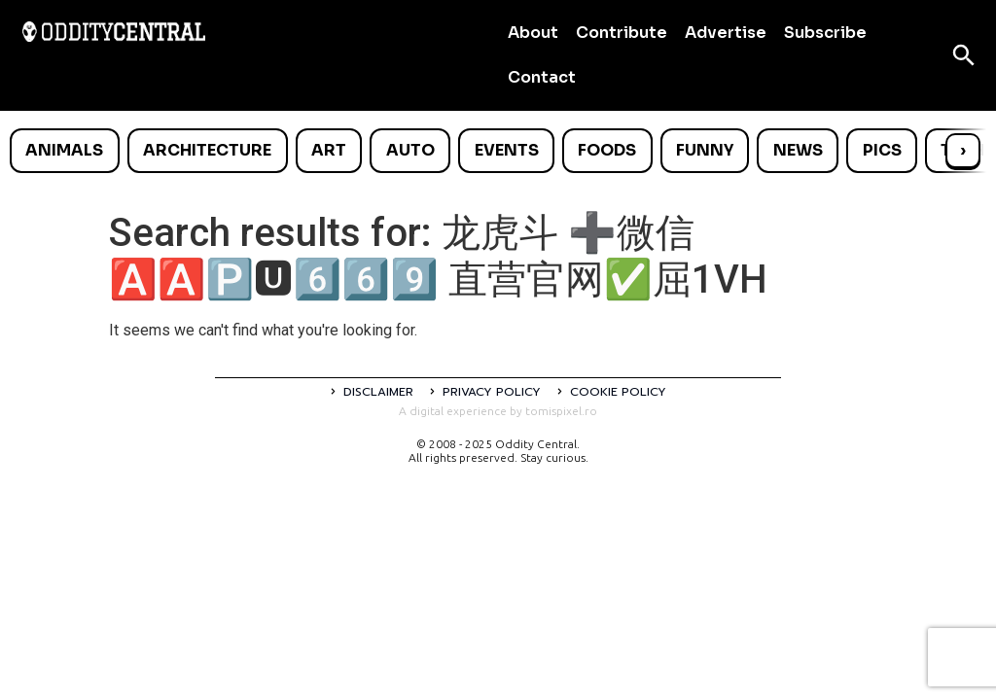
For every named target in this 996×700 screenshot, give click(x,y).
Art (328, 150)
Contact (542, 77)
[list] (498, 150)
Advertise (725, 32)
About (533, 32)
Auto (410, 150)
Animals (64, 150)
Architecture (207, 150)
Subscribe (825, 32)
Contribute (621, 32)
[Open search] (963, 55)
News (798, 150)
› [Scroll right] (963, 150)
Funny (704, 150)
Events (507, 150)
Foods (607, 150)
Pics (882, 150)
